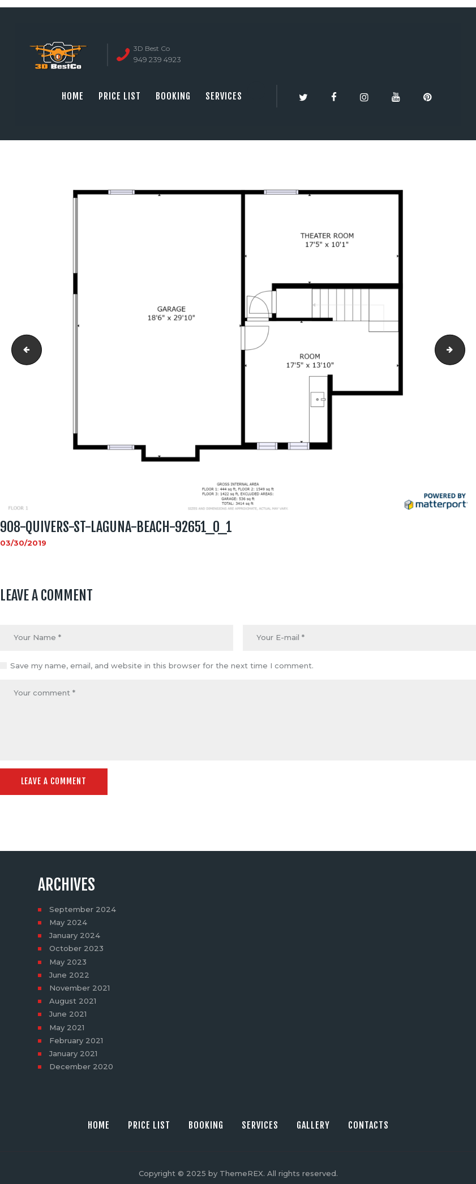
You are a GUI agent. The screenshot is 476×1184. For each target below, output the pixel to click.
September (82, 908)
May (68, 921)
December (81, 1066)
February (76, 1039)
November (79, 987)
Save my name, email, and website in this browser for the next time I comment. (162, 665)
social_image (23, 350)
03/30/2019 (23, 542)
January (74, 935)
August (72, 1000)
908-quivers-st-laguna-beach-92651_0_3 (461, 350)
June (69, 974)
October (76, 948)
